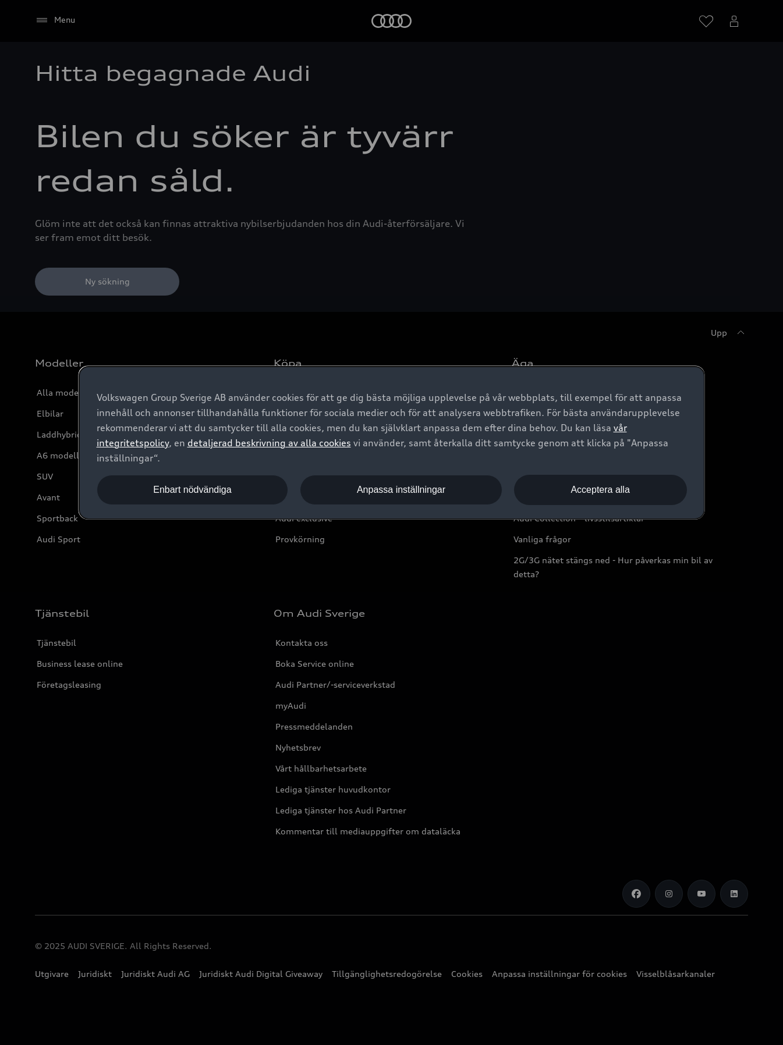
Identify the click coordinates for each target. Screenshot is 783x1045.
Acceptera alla (600, 490)
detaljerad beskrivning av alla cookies (269, 443)
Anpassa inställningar (401, 490)
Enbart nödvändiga (192, 490)
